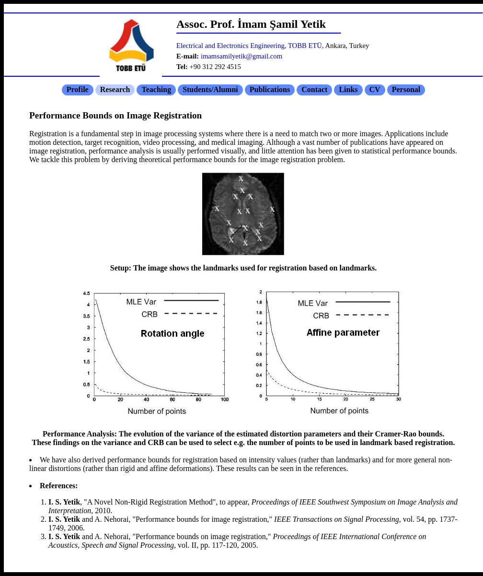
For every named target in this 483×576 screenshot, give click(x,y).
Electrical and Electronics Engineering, (231, 45)
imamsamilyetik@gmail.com (241, 56)
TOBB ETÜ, (306, 45)
